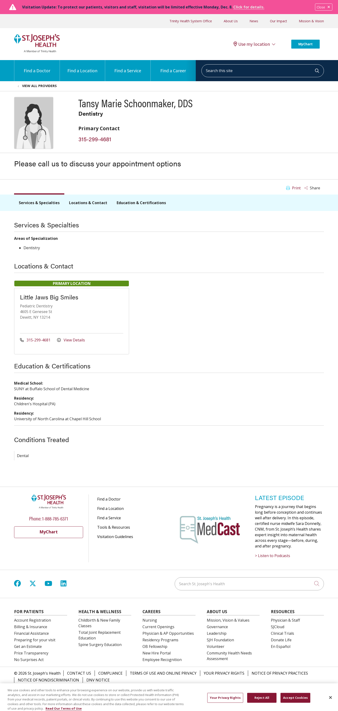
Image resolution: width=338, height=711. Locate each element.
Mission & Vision (311, 21)
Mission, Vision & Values (228, 620)
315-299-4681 (94, 139)
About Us (231, 21)
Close (324, 7)
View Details (71, 340)
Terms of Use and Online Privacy (163, 673)
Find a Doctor (37, 66)
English (65, 690)
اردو (274, 690)
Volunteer (215, 646)
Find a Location (82, 66)
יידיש (197, 690)
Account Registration (32, 620)
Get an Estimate (28, 646)
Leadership (217, 633)
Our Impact (278, 21)
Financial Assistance (31, 633)
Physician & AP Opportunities (168, 633)
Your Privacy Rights (224, 673)
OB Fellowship (154, 646)
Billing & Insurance (30, 626)
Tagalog (289, 690)
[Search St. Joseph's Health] (249, 583)
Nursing (149, 620)
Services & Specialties (39, 202)
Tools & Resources (113, 527)
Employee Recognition (162, 659)
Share (312, 188)
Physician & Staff (285, 620)
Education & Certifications (141, 202)
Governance (217, 626)
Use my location (252, 44)
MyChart (305, 44)
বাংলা (209, 690)
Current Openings (158, 626)
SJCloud (277, 626)
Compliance (110, 673)
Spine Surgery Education (100, 644)
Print (293, 188)
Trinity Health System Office (190, 21)
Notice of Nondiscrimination (48, 680)
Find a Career (173, 66)
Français (259, 690)
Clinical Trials (282, 633)
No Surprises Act (29, 659)
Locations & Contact (88, 202)
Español (83, 690)
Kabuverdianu (142, 690)
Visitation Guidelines (115, 536)
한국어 (164, 690)
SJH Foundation (220, 639)
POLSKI (225, 690)
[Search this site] (262, 70)
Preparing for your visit (34, 639)
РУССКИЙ (116, 690)
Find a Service (127, 66)
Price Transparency (31, 653)
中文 (99, 690)
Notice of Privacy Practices (280, 673)
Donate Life (281, 639)
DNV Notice (98, 680)
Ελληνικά (309, 690)
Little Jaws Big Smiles (49, 297)
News (254, 21)
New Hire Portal (156, 653)
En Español (280, 646)
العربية (242, 690)
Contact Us (79, 673)
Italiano (181, 690)
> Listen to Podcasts (272, 555)
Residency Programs (160, 639)
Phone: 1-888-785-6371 (48, 518)
